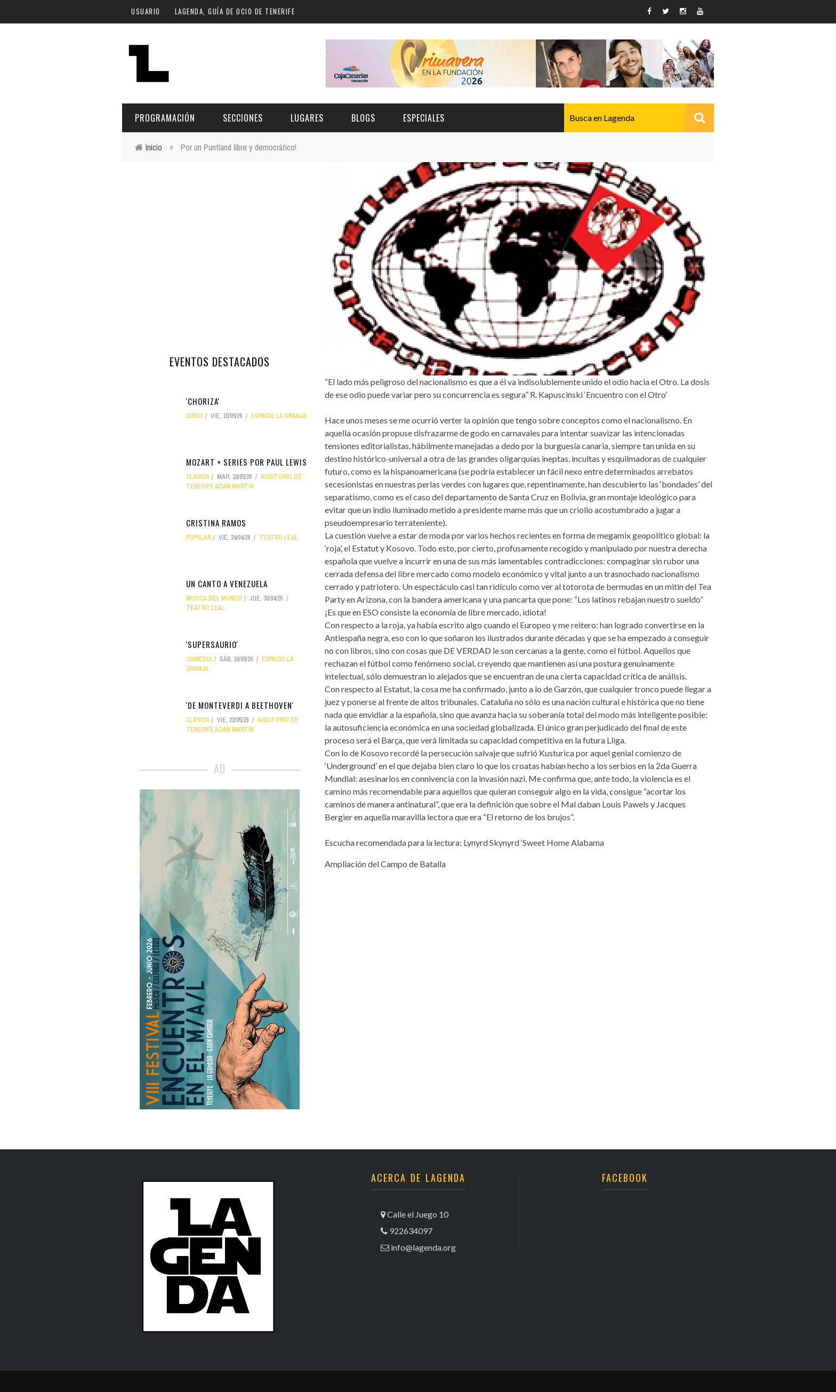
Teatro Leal (278, 537)
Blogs (363, 117)
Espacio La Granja (279, 416)
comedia (199, 659)
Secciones (243, 117)
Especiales (424, 117)
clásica (198, 477)
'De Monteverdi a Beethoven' (240, 705)
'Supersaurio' (212, 644)
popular (198, 537)
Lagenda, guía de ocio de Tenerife (235, 11)
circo (194, 416)
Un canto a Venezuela (227, 583)
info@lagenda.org (423, 1247)
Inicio (154, 147)
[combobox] (639, 117)
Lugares (307, 117)
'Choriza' (203, 401)
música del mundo (214, 598)
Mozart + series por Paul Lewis (246, 462)
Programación (165, 117)
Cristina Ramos (216, 523)
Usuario (145, 11)
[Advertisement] (220, 248)
